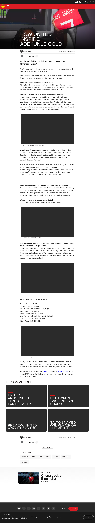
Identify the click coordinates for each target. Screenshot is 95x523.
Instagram (45, 371)
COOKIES (6, 514)
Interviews (25, 456)
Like (33, 456)
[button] (8, 6)
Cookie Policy (23, 518)
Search (56, 456)
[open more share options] (36, 56)
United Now (65, 456)
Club (40, 456)
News (47, 456)
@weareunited (63, 371)
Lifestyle (24, 462)
